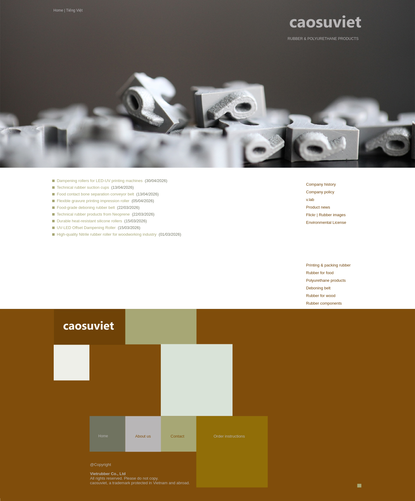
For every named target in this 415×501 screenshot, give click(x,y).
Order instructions (229, 436)
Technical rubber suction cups (83, 187)
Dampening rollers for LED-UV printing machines (100, 180)
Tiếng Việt (74, 10)
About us (143, 436)
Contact (177, 436)
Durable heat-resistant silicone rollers (89, 221)
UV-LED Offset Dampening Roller (86, 227)
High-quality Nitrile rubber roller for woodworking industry (107, 234)
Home (58, 10)
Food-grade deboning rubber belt (86, 207)
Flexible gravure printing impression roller (93, 201)
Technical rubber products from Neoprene (93, 214)
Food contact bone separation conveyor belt (95, 194)
